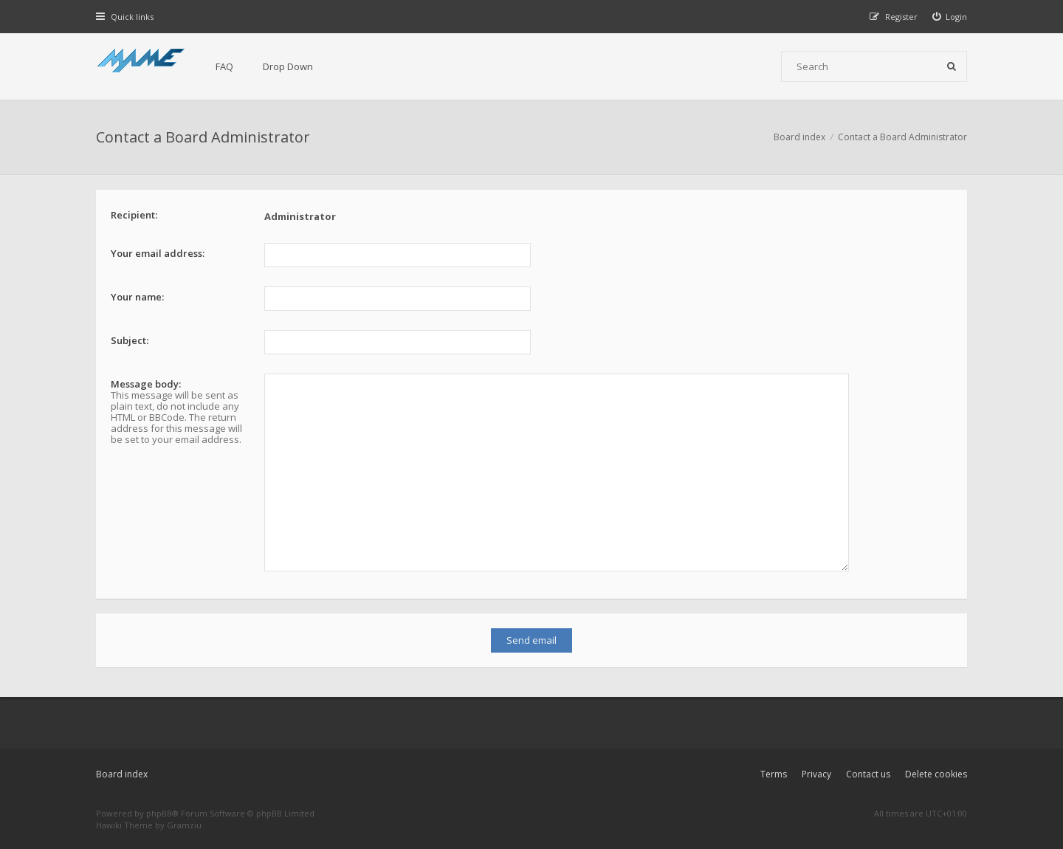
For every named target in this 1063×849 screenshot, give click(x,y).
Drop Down (288, 66)
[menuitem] (950, 16)
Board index (122, 761)
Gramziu (184, 813)
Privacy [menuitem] (816, 761)
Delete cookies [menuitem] (936, 761)
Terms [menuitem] (773, 761)
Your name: (137, 296)
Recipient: (134, 214)
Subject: (129, 340)
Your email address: (157, 253)
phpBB (159, 800)
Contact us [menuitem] (868, 761)
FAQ (224, 66)
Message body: (146, 384)
